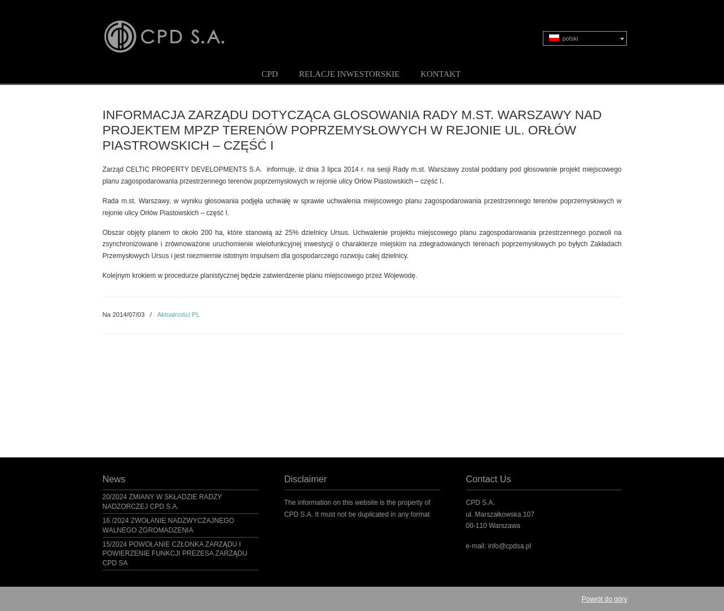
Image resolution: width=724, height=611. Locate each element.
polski (563, 38)
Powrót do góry (605, 599)
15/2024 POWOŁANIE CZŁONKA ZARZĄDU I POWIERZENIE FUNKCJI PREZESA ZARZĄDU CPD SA (175, 554)
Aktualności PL (178, 314)
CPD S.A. (178, 28)
